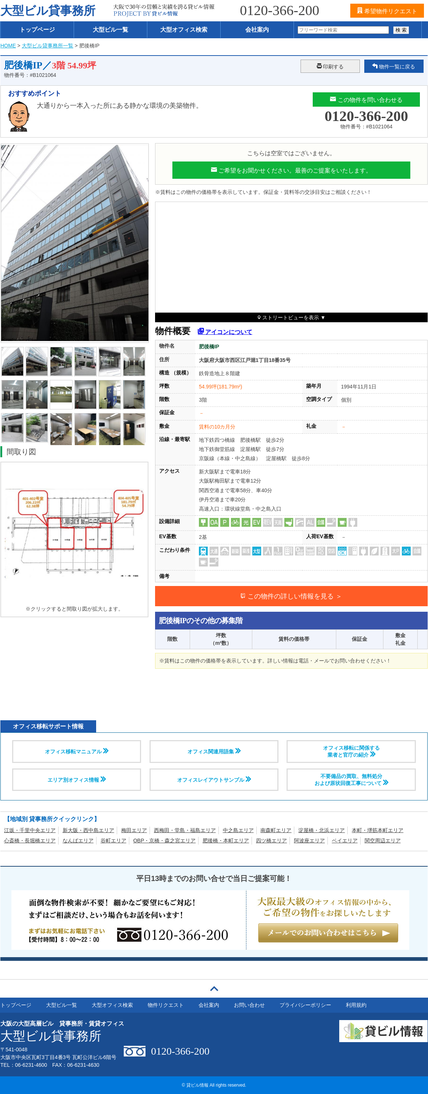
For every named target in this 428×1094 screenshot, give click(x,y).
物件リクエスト (166, 1005)
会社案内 (257, 29)
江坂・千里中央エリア (30, 830)
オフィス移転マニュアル (76, 751)
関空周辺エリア (383, 840)
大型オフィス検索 (183, 29)
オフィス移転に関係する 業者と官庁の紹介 (351, 751)
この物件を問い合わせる (366, 99)
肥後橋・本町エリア (226, 840)
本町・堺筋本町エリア (377, 830)
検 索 (401, 30)
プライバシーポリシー (305, 1005)
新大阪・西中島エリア (88, 830)
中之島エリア (238, 830)
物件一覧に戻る (393, 66)
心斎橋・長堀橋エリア (30, 840)
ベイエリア (345, 840)
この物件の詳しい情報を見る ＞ (291, 596)
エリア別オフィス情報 (77, 779)
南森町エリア (275, 830)
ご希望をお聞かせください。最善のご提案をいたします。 (291, 170)
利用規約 (356, 1005)
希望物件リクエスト (387, 10)
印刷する (330, 66)
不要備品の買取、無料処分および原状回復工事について (351, 779)
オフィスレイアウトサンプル (214, 779)
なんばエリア (78, 840)
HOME (8, 46)
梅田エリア (134, 830)
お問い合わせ (249, 1005)
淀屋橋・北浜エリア (321, 830)
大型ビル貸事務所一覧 (47, 46)
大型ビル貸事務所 (47, 10)
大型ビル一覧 (110, 29)
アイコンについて (225, 331)
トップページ (37, 29)
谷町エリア (113, 840)
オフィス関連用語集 (214, 751)
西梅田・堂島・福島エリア (185, 830)
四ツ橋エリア (271, 840)
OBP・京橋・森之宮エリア (164, 840)
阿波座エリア (309, 840)
